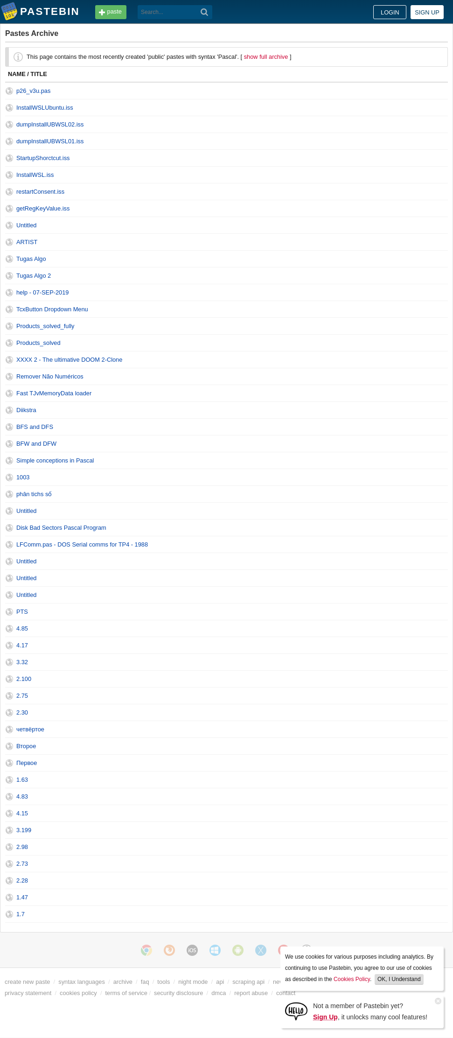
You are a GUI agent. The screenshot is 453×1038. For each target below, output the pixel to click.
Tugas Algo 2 (33, 275)
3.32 (22, 662)
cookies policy (78, 992)
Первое (26, 762)
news (280, 981)
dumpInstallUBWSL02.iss (50, 124)
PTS (22, 611)
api (220, 981)
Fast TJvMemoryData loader (53, 393)
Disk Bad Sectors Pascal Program (61, 527)
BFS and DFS (34, 426)
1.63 (22, 779)
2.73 (22, 863)
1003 (22, 477)
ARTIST (26, 241)
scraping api (248, 981)
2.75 (22, 695)
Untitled (26, 225)
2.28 (22, 880)
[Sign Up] (296, 1011)
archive (122, 981)
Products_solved (38, 342)
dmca (218, 992)
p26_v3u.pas (33, 90)
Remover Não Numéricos (50, 376)
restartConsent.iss (40, 191)
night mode (193, 981)
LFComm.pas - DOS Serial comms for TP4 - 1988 (82, 544)
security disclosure (178, 992)
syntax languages (81, 981)
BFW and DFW (36, 443)
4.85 (22, 628)
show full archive (266, 56)
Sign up (427, 12)
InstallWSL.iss (35, 174)
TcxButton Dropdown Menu (52, 309)
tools (163, 981)
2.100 (23, 678)
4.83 (22, 796)
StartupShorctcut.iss (43, 157)
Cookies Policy (352, 979)
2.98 (22, 846)
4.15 (22, 813)
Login (390, 12)
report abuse (251, 992)
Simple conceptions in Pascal (55, 460)
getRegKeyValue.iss (43, 208)
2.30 (22, 712)
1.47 (22, 897)
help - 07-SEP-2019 (42, 292)
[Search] (204, 12)
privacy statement (28, 992)
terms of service (126, 992)
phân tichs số (34, 494)
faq (145, 981)
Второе (26, 746)
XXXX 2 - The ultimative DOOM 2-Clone (69, 359)
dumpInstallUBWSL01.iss (50, 141)
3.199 (23, 830)
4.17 (22, 645)
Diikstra (26, 410)
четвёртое (30, 729)
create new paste (27, 981)
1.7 (20, 914)
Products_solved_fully (45, 326)
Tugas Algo (31, 258)
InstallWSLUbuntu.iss (44, 107)
